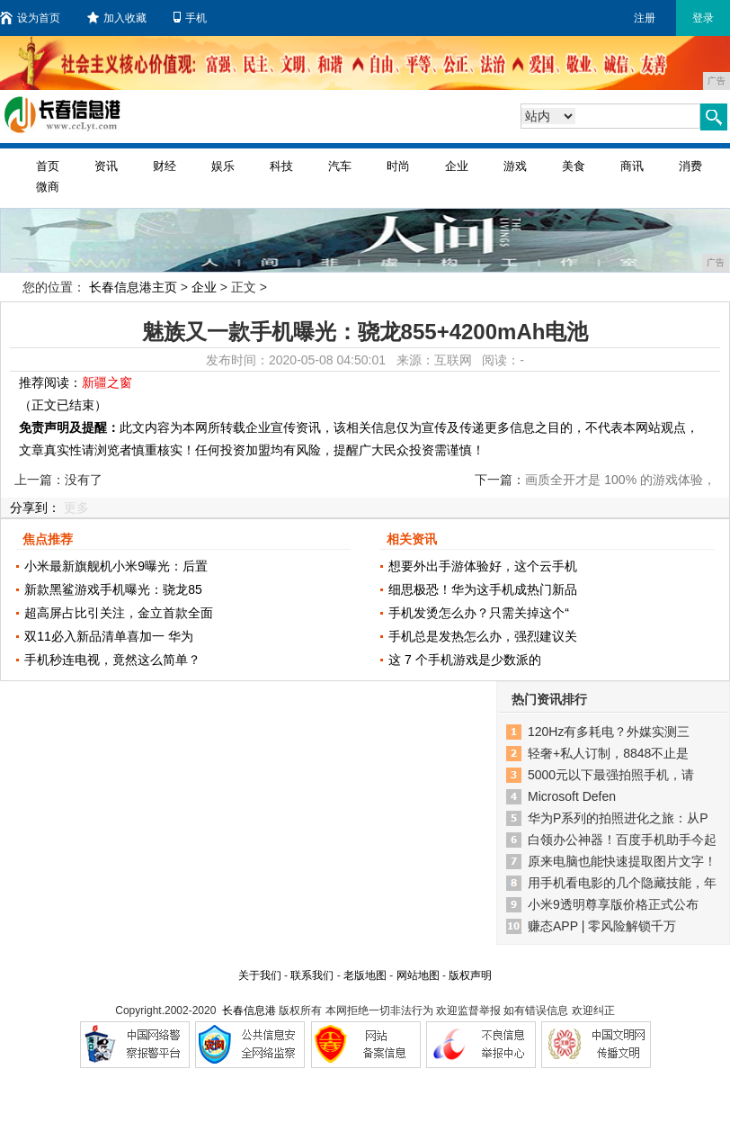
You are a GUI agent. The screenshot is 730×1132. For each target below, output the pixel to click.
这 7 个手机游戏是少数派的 (464, 659)
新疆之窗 (107, 382)
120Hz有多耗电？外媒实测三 (609, 731)
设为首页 (30, 18)
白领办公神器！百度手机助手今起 (622, 839)
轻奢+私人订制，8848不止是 (608, 753)
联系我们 (312, 975)
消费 (690, 166)
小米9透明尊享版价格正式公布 (613, 904)
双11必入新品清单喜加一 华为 (108, 636)
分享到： (35, 507)
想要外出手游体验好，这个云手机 (482, 566)
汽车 (340, 166)
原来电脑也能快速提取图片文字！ (622, 861)
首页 (47, 166)
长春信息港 (249, 1010)
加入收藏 (117, 18)
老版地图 (365, 975)
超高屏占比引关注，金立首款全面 (118, 613)
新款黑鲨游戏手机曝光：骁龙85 (113, 589)
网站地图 (418, 975)
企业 (456, 166)
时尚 (398, 166)
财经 (164, 166)
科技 (281, 166)
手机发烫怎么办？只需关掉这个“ (478, 613)
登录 (703, 18)
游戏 (515, 166)
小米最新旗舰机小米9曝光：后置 (116, 566)
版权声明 (470, 975)
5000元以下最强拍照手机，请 (611, 775)
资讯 (106, 166)
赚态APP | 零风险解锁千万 (602, 926)
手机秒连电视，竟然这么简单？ (112, 659)
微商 (47, 186)
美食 (573, 166)
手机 (190, 18)
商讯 (632, 166)
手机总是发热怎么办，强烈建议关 (482, 636)
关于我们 (259, 975)
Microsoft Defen (572, 796)
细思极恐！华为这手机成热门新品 (482, 589)
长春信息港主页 (133, 287)
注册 (644, 18)
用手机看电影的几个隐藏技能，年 (622, 883)
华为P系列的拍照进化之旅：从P (618, 818)
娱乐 (223, 166)
